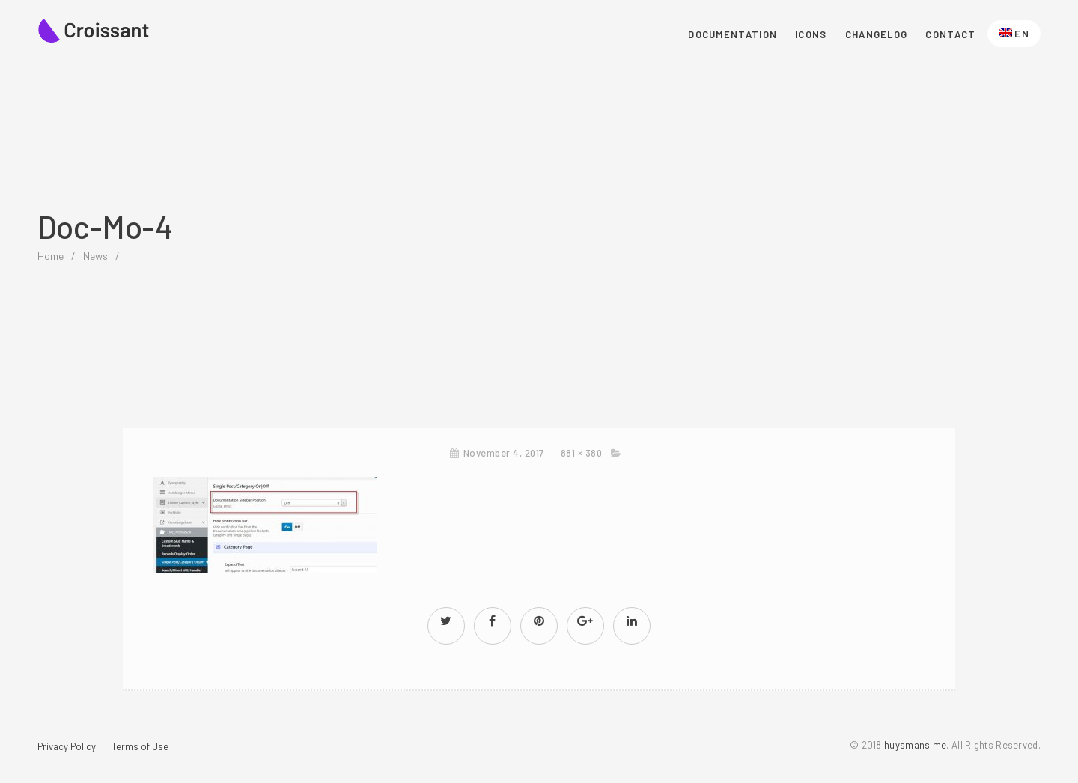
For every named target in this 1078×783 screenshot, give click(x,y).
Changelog (876, 34)
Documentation (732, 34)
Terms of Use (140, 746)
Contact (950, 34)
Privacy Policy (66, 746)
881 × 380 (582, 453)
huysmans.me (915, 745)
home (50, 255)
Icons (811, 34)
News (95, 255)
